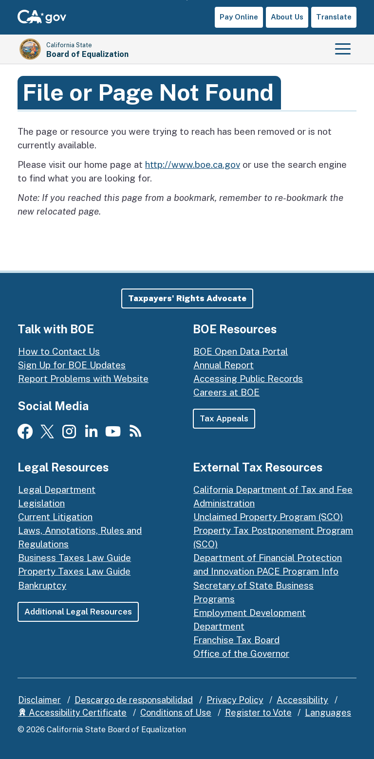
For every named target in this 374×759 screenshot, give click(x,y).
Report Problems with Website (83, 378)
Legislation (41, 503)
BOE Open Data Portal (240, 351)
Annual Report (223, 365)
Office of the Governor (241, 653)
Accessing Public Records (248, 378)
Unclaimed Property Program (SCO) (268, 516)
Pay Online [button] (239, 17)
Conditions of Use (175, 712)
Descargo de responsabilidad (134, 700)
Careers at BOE (226, 392)
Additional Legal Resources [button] (78, 611)
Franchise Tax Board (236, 639)
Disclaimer (39, 700)
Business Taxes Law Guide (74, 557)
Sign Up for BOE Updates (72, 365)
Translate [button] (334, 17)
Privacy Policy (234, 700)
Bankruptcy (42, 585)
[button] (187, 298)
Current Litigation (55, 516)
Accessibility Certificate (72, 712)
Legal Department (56, 489)
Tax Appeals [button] (224, 418)
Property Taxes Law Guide (74, 571)
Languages (328, 712)
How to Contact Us (59, 351)
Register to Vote (258, 712)
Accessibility (302, 700)
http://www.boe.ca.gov (192, 164)
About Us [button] (287, 17)
